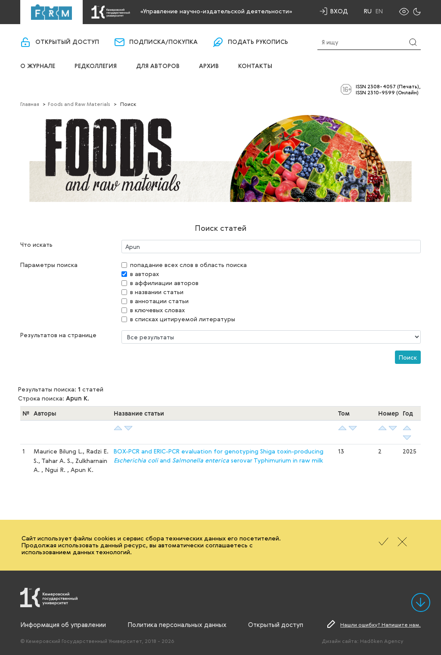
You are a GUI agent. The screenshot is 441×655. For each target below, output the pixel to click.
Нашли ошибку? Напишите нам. (380, 624)
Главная (29, 103)
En (379, 11)
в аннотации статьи (159, 301)
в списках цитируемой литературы (182, 319)
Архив (209, 66)
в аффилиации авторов (164, 283)
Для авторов (158, 66)
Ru (368, 11)
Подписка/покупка (163, 42)
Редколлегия (96, 66)
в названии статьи (156, 292)
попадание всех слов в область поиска (188, 265)
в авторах (144, 274)
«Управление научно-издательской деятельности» (216, 11)
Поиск (408, 357)
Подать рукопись (258, 42)
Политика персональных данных (177, 624)
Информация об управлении (63, 624)
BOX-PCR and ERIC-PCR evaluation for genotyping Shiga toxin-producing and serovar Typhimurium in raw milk (218, 455)
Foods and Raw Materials (79, 103)
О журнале (37, 66)
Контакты (255, 66)
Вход (339, 11)
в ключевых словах (157, 310)
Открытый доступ (67, 42)
